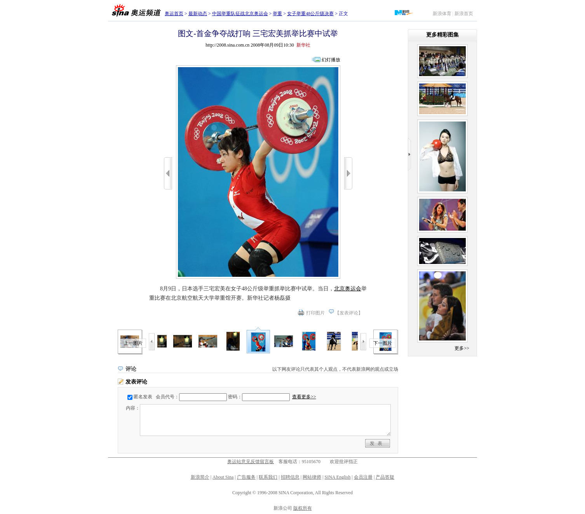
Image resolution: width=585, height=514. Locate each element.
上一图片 (133, 343)
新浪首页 (463, 13)
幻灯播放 (331, 60)
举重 (277, 13)
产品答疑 (385, 477)
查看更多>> (304, 396)
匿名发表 (143, 396)
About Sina (222, 477)
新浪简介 (200, 477)
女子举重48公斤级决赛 (310, 13)
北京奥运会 (347, 289)
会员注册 (363, 477)
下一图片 (382, 343)
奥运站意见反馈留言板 (250, 461)
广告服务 (246, 477)
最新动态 (197, 13)
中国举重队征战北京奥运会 (240, 13)
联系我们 (268, 477)
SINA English (337, 477)
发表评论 (349, 313)
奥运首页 (174, 13)
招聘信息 (290, 477)
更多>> (461, 348)
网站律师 (312, 477)
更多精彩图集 (442, 35)
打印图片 (315, 313)
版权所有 (302, 508)
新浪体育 (442, 13)
